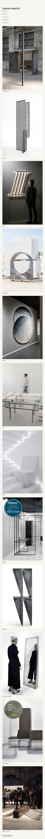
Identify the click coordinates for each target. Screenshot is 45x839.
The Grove (5, 763)
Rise (3, 494)
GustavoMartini (7, 835)
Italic (3, 226)
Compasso (5, 293)
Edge (3, 562)
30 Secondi (5, 91)
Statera (4, 629)
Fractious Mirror (7, 696)
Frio (3, 427)
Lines (3, 158)
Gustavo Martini (11, 8)
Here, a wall (5, 831)
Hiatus (4, 360)
